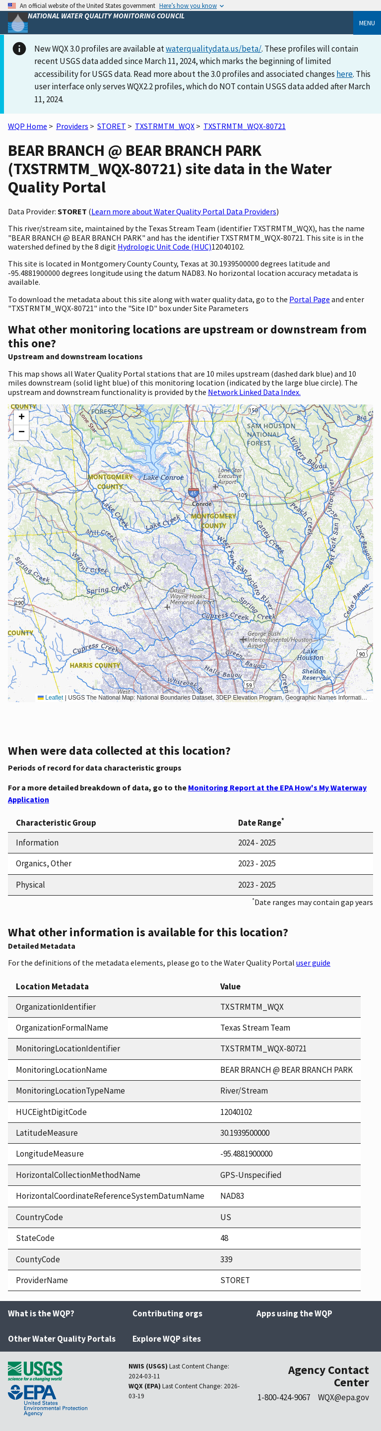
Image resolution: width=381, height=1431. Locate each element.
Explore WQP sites (166, 1338)
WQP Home (27, 126)
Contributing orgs (167, 1313)
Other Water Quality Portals (62, 1338)
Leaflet (50, 697)
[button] (21, 417)
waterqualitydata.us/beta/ (213, 48)
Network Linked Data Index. (254, 392)
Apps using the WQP (294, 1313)
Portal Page (309, 299)
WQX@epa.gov (343, 1397)
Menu (367, 22)
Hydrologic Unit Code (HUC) (164, 247)
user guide (313, 963)
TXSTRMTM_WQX (164, 126)
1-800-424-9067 (283, 1397)
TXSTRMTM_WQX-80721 (244, 126)
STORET (111, 126)
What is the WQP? (41, 1313)
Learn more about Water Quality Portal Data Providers (183, 211)
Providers (72, 126)
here (344, 73)
